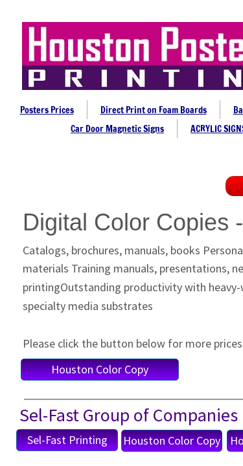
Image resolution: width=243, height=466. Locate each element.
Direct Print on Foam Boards (153, 110)
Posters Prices (47, 110)
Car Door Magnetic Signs (117, 128)
